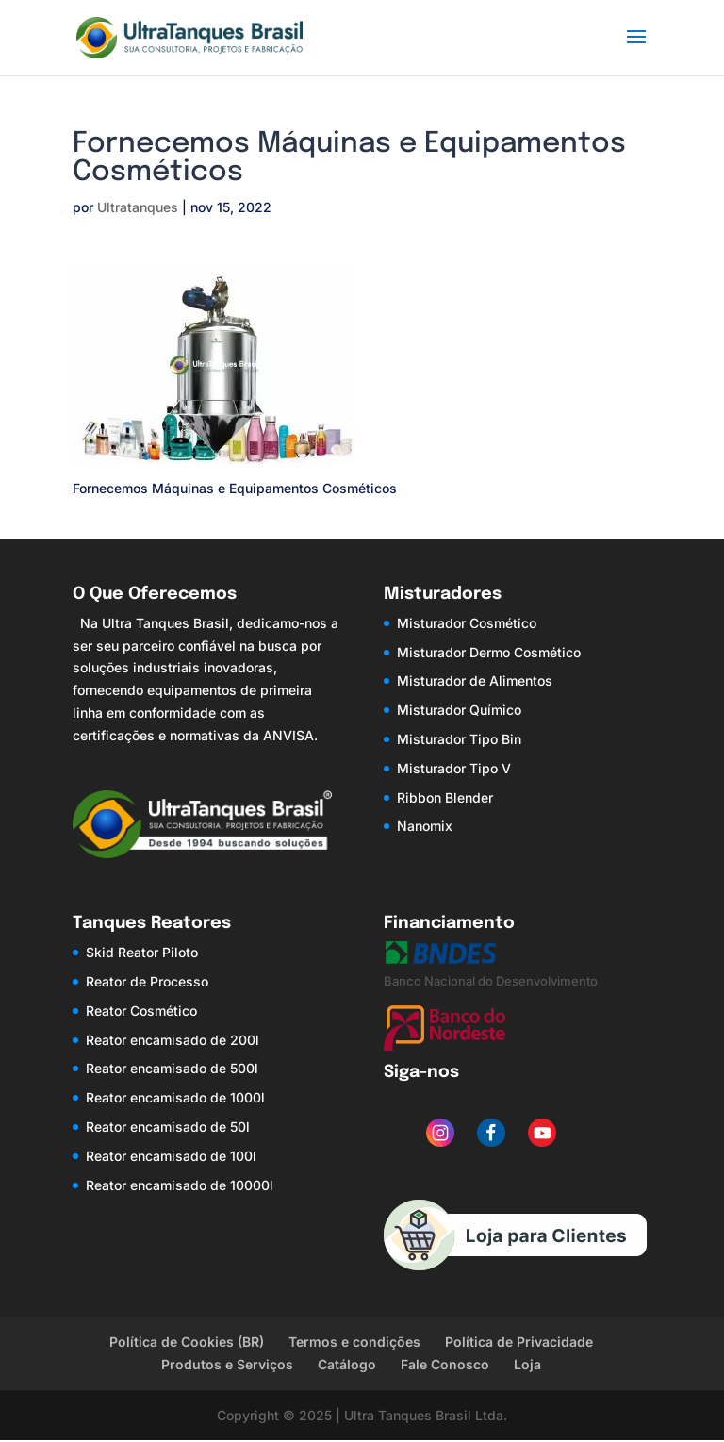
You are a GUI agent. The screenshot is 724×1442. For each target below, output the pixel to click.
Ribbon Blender (445, 797)
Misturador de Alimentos (474, 680)
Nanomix (424, 826)
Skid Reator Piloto (142, 952)
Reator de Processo (147, 981)
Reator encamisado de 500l (172, 1068)
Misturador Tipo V (454, 768)
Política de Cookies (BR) (186, 1342)
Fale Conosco (445, 1364)
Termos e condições (354, 1342)
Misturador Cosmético (466, 623)
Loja (527, 1364)
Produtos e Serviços (227, 1364)
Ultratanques (137, 207)
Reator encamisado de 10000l (179, 1185)
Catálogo (347, 1364)
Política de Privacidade (519, 1342)
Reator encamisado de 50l (168, 1127)
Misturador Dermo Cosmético (489, 652)
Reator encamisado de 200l (172, 1040)
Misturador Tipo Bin (459, 739)
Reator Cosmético (141, 1011)
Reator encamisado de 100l (171, 1156)
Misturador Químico (459, 710)
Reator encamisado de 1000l (175, 1097)
